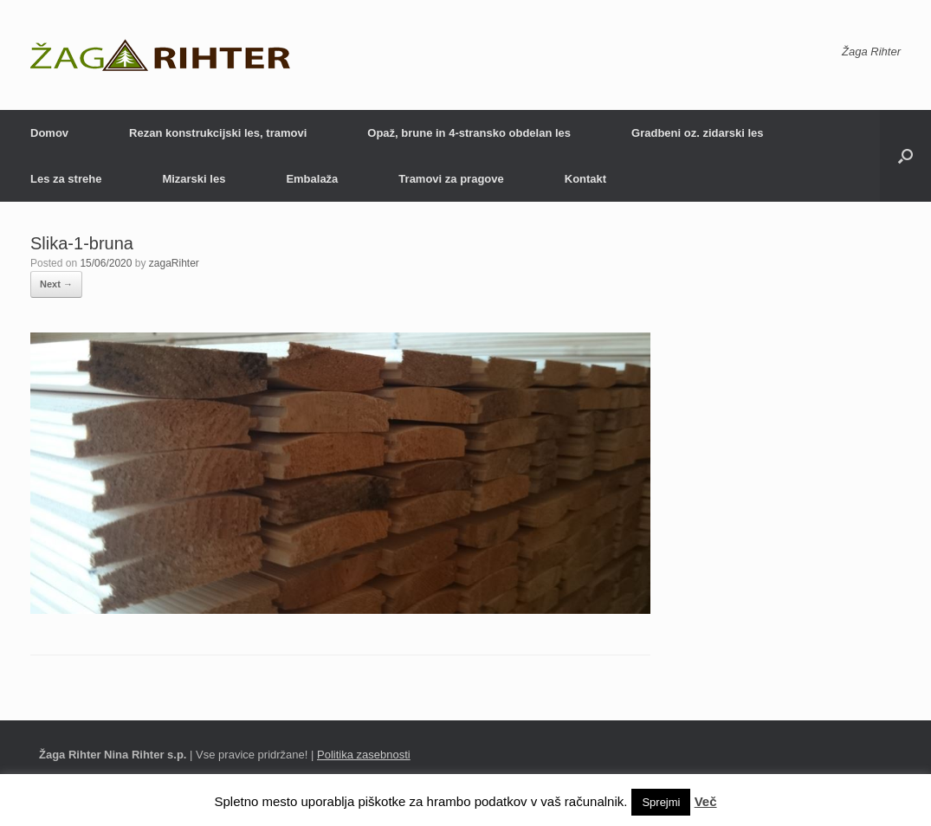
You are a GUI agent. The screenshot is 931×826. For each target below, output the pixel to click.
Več (706, 801)
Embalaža (312, 178)
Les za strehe (65, 178)
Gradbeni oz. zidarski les (697, 132)
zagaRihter (174, 263)
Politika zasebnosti (364, 754)
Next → (56, 284)
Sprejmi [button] (661, 802)
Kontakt (585, 178)
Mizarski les (193, 178)
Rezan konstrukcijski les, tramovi (218, 132)
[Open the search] (905, 156)
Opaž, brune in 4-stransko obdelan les (469, 132)
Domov (49, 132)
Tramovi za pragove (450, 178)
